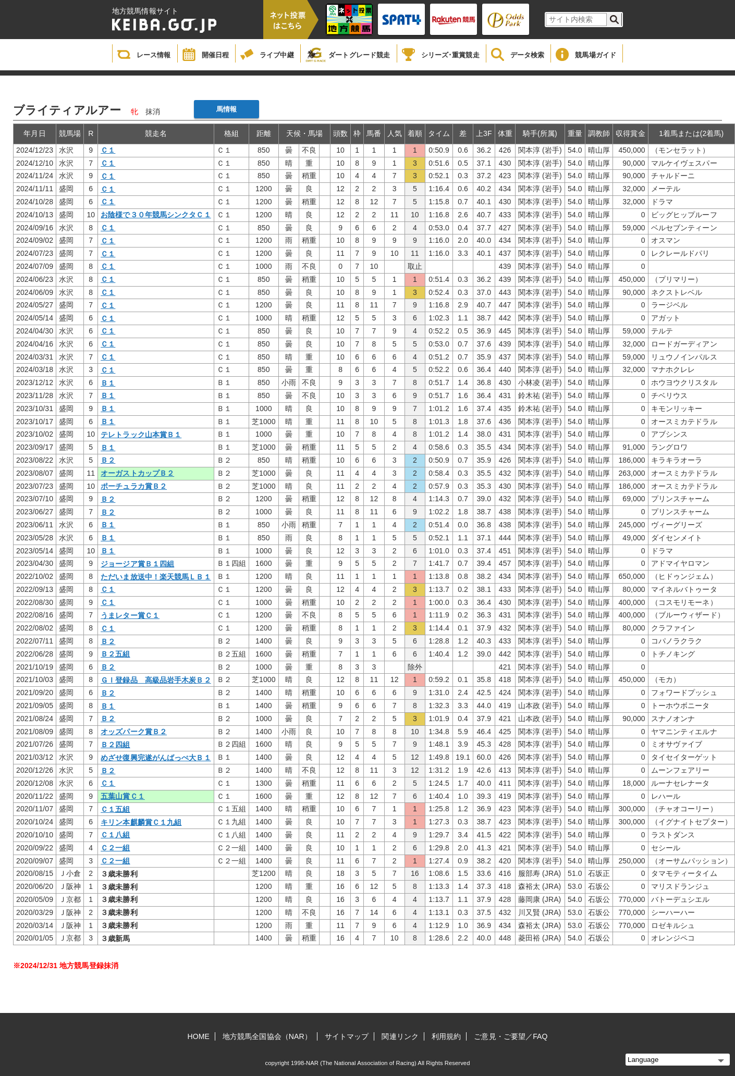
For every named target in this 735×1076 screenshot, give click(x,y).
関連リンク (400, 1036)
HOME (199, 1036)
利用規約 (446, 1036)
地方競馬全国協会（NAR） (267, 1036)
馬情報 (226, 109)
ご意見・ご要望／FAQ (510, 1036)
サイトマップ (347, 1036)
